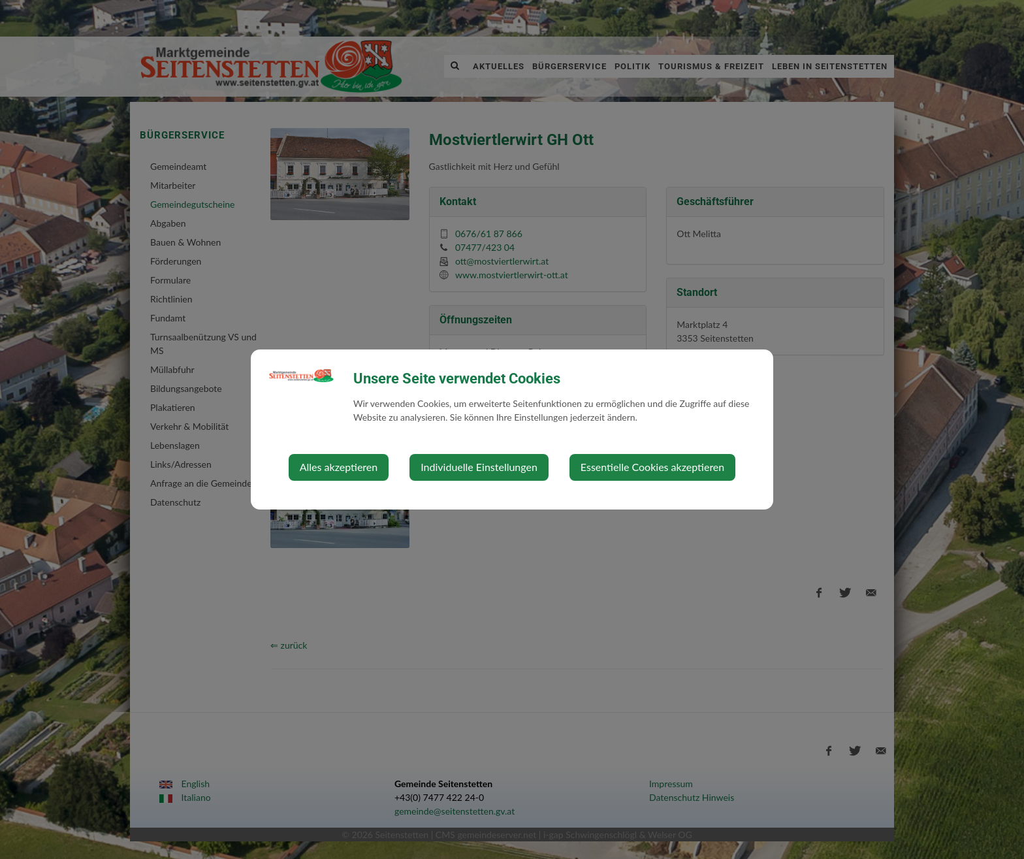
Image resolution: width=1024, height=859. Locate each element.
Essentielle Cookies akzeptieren (652, 467)
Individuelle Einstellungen (479, 467)
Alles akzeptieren (338, 467)
